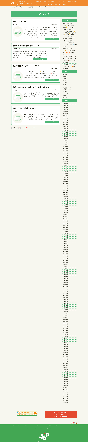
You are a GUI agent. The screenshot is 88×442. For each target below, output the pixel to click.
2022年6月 (65, 202)
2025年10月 (65, 120)
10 (27, 127)
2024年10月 (65, 144)
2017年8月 (65, 322)
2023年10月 (65, 169)
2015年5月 (65, 377)
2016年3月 (65, 357)
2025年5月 (65, 130)
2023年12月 (65, 165)
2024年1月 (65, 163)
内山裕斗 (65, 74)
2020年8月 (65, 247)
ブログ (36, 4)
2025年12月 (65, 116)
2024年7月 (65, 151)
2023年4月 (65, 181)
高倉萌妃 (65, 78)
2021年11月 (65, 216)
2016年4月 (65, 354)
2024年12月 (65, 140)
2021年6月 (65, 227)
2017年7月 (65, 324)
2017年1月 (65, 336)
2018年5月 (65, 303)
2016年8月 (65, 346)
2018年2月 (65, 309)
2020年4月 (65, 256)
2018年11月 (65, 291)
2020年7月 (65, 249)
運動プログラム (46, 1)
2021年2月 (65, 235)
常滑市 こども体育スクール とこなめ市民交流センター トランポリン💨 (69, 42)
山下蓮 (64, 80)
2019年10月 (65, 268)
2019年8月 (65, 272)
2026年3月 (65, 109)
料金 (52, 1)
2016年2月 (65, 359)
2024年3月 (65, 159)
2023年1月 (65, 188)
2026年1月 (65, 113)
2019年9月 (65, 270)
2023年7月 (65, 175)
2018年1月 (65, 311)
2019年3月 (65, 282)
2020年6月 (65, 251)
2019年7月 (65, 274)
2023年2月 (65, 186)
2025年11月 (65, 118)
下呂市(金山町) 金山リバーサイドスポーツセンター (32, 87)
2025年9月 (65, 122)
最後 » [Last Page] (33, 127)
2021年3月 (65, 233)
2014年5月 (65, 402)
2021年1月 (65, 237)
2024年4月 (65, 157)
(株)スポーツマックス (61, 414)
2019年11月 (65, 266)
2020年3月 (65, 258)
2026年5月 (65, 105)
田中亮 (64, 84)
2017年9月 (65, 319)
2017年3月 (65, 332)
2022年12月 (65, 190)
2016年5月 (65, 352)
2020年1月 (65, 262)
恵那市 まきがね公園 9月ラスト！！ (26, 46)
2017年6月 (65, 326)
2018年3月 (65, 307)
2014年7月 (65, 398)
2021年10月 (65, 219)
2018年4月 (65, 305)
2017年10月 (65, 317)
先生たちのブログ (67, 87)
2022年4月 (65, 206)
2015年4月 (65, 379)
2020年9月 (65, 245)
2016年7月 (65, 348)
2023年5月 (65, 179)
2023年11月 (65, 167)
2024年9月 (65, 146)
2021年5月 (65, 229)
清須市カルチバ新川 (20, 21)
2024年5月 (65, 155)
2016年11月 (65, 340)
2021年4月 (65, 231)
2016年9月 (65, 344)
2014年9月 (65, 394)
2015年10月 (65, 367)
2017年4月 (65, 330)
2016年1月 (65, 361)
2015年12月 (65, 363)
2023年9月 (65, 171)
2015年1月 (65, 385)
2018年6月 (65, 301)
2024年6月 (65, 153)
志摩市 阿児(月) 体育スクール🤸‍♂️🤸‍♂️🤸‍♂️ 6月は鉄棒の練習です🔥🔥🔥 (69, 50)
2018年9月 (65, 295)
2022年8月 (65, 198)
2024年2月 (65, 161)
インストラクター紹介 (72, 1)
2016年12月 (65, 338)
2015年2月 (65, 383)
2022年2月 (65, 210)
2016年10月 (65, 342)
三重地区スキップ (17, 48)
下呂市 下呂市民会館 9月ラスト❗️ (25, 108)
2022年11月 (65, 192)
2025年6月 (65, 128)
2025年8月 (65, 124)
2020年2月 (65, 260)
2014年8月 (65, 396)
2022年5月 (65, 204)
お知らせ (15, 24)
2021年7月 (65, 225)
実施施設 (61, 1)
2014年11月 (65, 390)
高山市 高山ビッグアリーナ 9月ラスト (27, 66)
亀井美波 (65, 82)
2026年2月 (65, 111)
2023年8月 (65, 173)
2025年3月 (65, 134)
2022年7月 (65, 200)
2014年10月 (65, 392)
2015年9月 (65, 369)
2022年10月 (65, 194)
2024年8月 (65, 148)
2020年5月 (65, 254)
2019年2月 (65, 284)
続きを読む (52, 38)
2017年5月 (65, 328)
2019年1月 (65, 287)
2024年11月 (65, 142)
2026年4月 (65, 107)
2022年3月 (65, 208)
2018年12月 (65, 289)
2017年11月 (65, 315)
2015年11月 (65, 365)
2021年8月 (65, 223)
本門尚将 (65, 97)
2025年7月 (65, 126)
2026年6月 (65, 103)
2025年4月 (65, 132)
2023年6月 (65, 177)
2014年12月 (65, 387)
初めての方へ (37, 1)
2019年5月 (65, 278)
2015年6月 (65, 375)
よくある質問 (62, 4)
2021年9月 (65, 221)
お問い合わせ (54, 4)
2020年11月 (65, 241)
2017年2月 (65, 334)
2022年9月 (65, 196)
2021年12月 (65, 214)
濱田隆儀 (65, 95)
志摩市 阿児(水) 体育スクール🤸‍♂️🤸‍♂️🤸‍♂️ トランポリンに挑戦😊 (69, 25)
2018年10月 (65, 293)
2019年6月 (65, 276)
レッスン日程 (46, 4)
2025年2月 (65, 136)
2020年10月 (65, 243)
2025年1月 (65, 138)
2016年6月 (65, 350)
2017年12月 (65, 313)
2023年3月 (65, 184)
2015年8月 (65, 371)
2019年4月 (65, 280)
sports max (42, 441)
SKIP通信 (65, 76)
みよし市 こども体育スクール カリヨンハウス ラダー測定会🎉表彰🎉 (69, 58)
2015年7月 (65, 373)
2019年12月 (65, 264)
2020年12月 (65, 239)
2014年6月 (65, 400)
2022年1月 (65, 212)
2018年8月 (65, 297)
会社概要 (49, 428)
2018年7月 (65, 299)
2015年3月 (65, 381)
